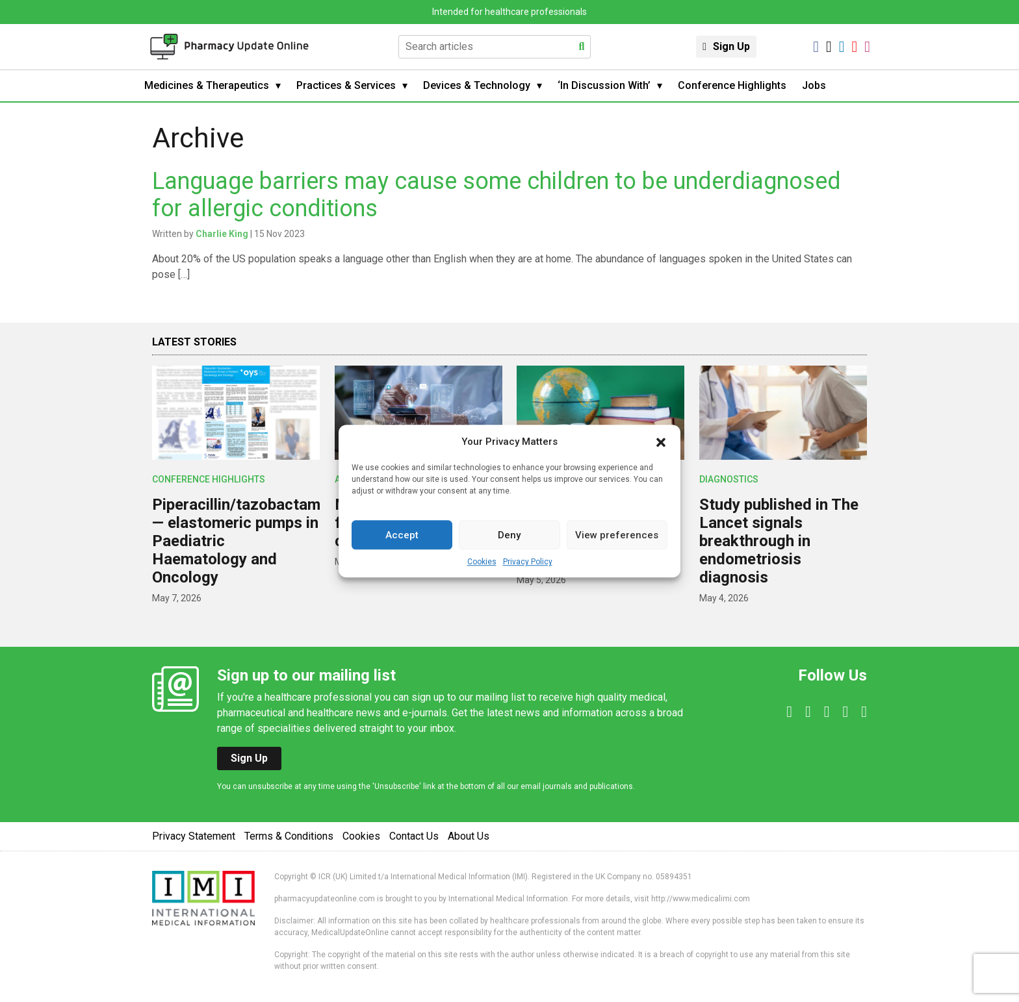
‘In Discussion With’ (604, 85)
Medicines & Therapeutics (206, 85)
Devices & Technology (476, 85)
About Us (468, 836)
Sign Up (731, 46)
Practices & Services (346, 85)
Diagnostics (728, 479)
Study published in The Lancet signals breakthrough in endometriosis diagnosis (778, 540)
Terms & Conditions (288, 836)
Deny (509, 535)
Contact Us (414, 836)
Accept (402, 535)
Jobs (814, 85)
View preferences (616, 535)
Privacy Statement (193, 836)
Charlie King (222, 234)
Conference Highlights (732, 85)
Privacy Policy (527, 561)
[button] (660, 441)
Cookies (482, 561)
